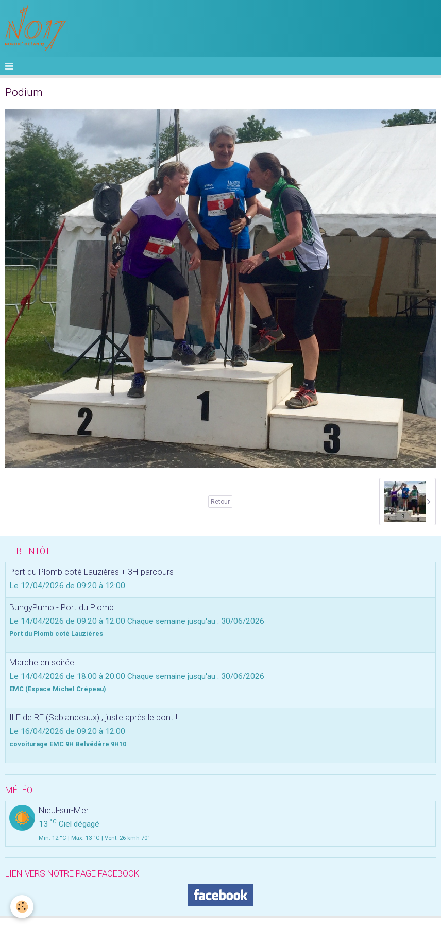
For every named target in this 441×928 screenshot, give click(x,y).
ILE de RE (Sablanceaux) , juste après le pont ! (93, 717)
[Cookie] (21, 906)
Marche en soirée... (44, 662)
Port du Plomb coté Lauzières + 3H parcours (91, 571)
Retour (220, 501)
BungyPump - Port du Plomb (61, 607)
